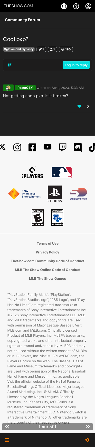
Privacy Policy (47, 252)
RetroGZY (25, 88)
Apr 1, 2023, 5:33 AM (68, 88)
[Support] (76, 5)
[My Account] (88, 5)
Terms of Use (47, 243)
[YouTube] (47, 147)
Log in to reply (76, 65)
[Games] (64, 5)
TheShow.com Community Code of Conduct (47, 261)
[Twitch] (62, 147)
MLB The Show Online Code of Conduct (47, 270)
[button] (7, 440)
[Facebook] (32, 147)
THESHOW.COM (18, 5)
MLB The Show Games (47, 278)
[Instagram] (17, 147)
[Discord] (78, 147)
